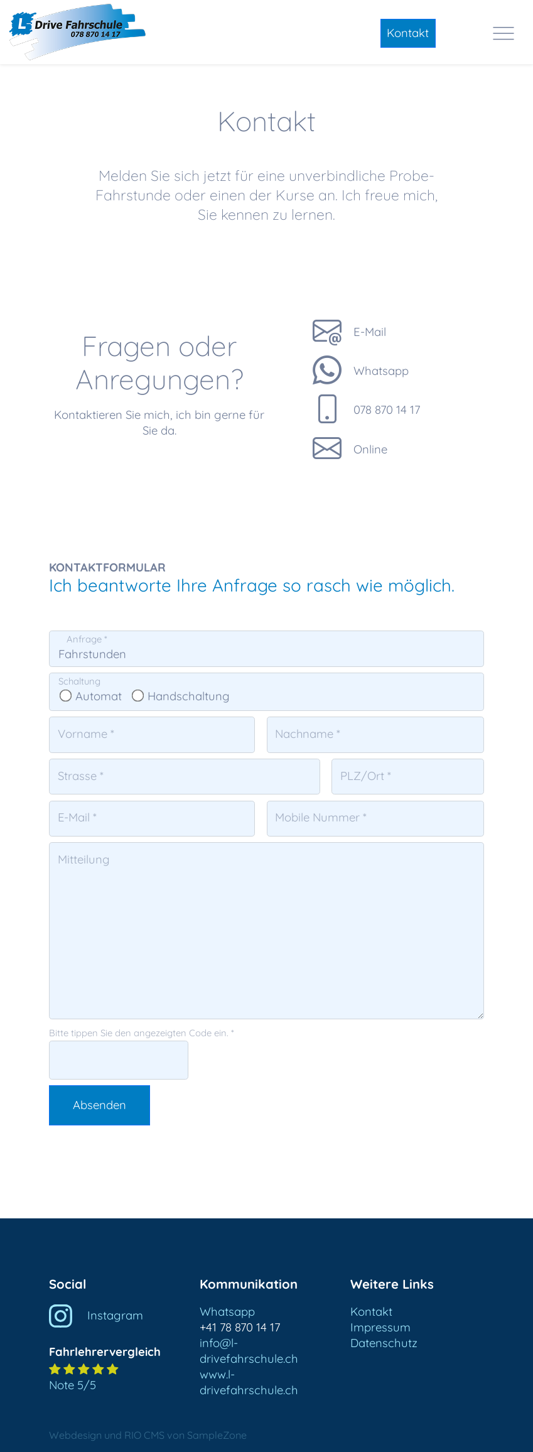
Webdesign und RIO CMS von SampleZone (148, 1435)
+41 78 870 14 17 (240, 1327)
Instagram (96, 1315)
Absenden (99, 1105)
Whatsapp (227, 1311)
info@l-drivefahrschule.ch (249, 1351)
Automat (92, 696)
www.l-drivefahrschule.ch (249, 1382)
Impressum (380, 1327)
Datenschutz (383, 1343)
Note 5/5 (72, 1385)
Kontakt (408, 33)
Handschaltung (182, 696)
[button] (116, 1351)
